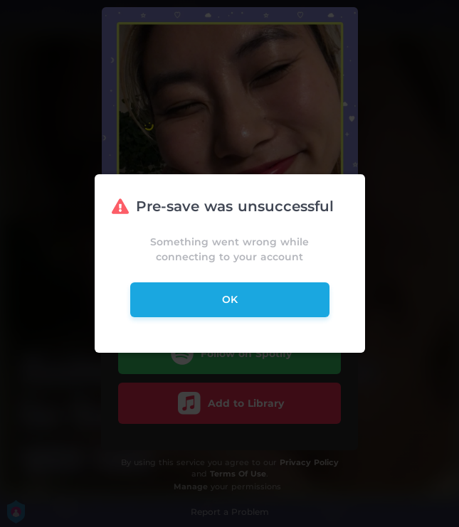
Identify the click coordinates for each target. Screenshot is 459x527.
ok (230, 299)
